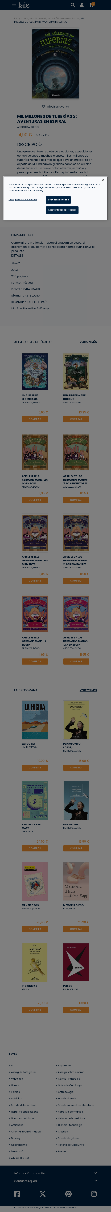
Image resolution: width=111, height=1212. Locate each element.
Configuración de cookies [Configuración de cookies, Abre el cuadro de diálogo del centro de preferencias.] (23, 199)
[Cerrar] (103, 180)
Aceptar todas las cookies (62, 209)
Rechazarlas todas (58, 199)
